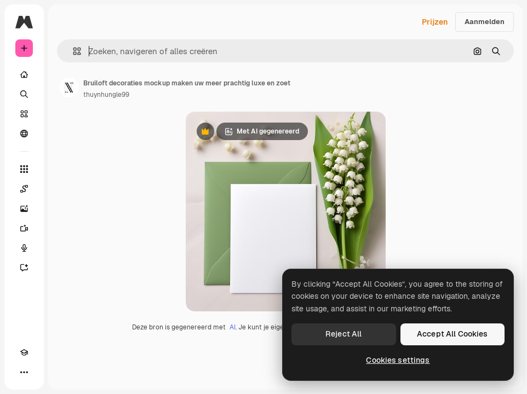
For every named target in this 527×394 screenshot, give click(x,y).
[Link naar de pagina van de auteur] (69, 87)
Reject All (343, 334)
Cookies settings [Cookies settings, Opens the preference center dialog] (397, 360)
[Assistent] (24, 267)
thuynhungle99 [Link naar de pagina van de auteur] (106, 94)
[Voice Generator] (24, 248)
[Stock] (24, 114)
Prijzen (435, 22)
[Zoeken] (24, 94)
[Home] (24, 74)
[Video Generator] (24, 228)
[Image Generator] (24, 208)
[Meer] (24, 372)
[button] (73, 51)
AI (233, 327)
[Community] (24, 133)
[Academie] (24, 352)
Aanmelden (485, 21)
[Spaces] (24, 189)
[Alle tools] (24, 169)
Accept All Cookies (452, 334)
